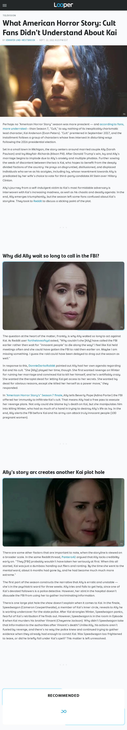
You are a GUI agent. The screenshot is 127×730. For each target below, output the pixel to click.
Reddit (37, 201)
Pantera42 (69, 557)
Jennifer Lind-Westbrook (20, 40)
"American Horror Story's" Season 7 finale (34, 395)
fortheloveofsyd (39, 340)
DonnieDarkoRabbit (41, 366)
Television (9, 15)
